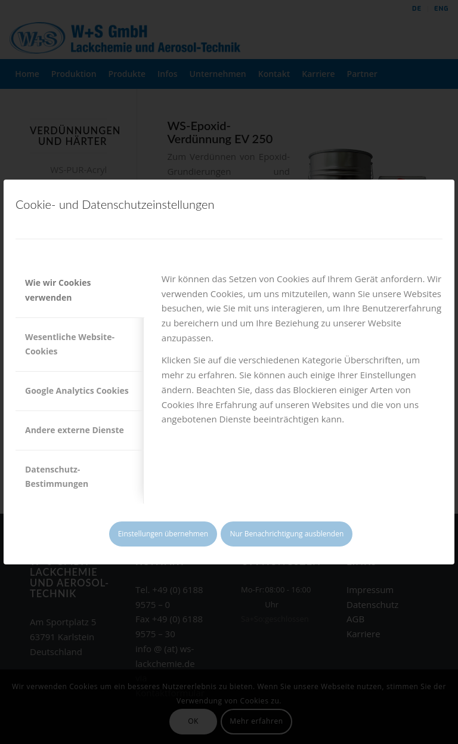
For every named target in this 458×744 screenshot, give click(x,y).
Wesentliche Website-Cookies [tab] (69, 344)
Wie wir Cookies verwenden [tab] (58, 290)
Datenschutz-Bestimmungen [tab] (56, 477)
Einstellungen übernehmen (163, 534)
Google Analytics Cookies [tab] (77, 390)
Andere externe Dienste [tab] (74, 430)
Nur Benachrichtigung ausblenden (287, 534)
